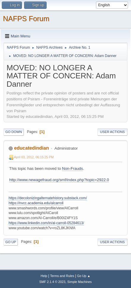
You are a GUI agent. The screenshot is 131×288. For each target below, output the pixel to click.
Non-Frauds (72, 168)
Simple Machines (79, 282)
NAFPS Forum (26, 19)
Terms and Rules (62, 276)
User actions (112, 132)
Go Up (10, 242)
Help (44, 276)
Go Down (13, 132)
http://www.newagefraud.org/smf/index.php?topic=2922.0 (59, 180)
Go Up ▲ (83, 276)
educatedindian (31, 148)
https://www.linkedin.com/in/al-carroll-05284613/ (46, 223)
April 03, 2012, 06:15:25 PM (34, 157)
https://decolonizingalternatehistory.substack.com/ (48, 198)
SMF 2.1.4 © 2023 (52, 282)
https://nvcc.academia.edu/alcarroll (36, 203)
